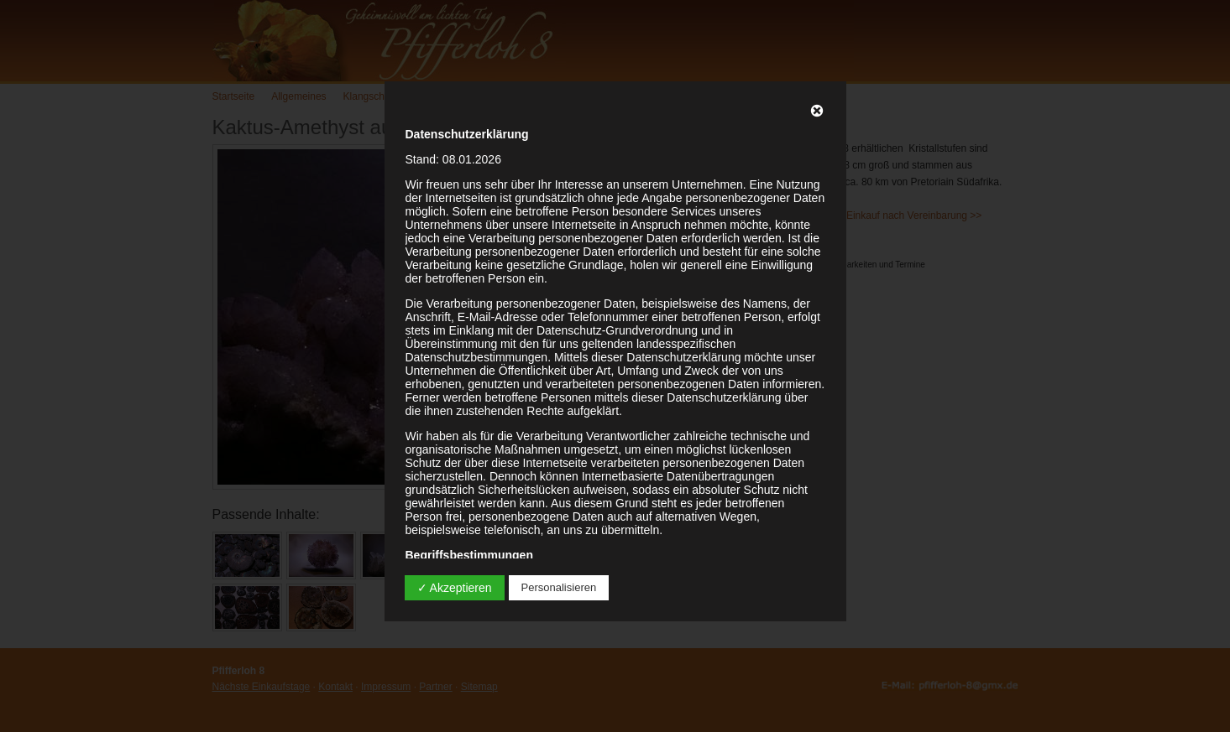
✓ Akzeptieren (454, 587)
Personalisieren (559, 587)
